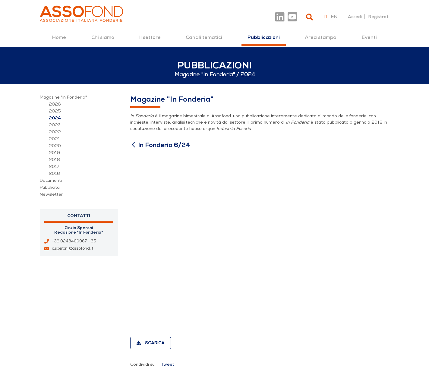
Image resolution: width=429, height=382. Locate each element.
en (334, 16)
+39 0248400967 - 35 (74, 241)
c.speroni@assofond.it (72, 248)
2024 (55, 118)
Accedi (355, 16)
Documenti (51, 180)
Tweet (167, 364)
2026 (55, 104)
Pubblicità (50, 187)
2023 (55, 125)
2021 (54, 138)
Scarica (151, 343)
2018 (54, 159)
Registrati (379, 16)
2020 (55, 145)
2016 (54, 173)
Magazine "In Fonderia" (63, 97)
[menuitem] (59, 37)
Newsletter (51, 194)
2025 (55, 111)
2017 (54, 166)
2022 (55, 131)
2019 (54, 152)
